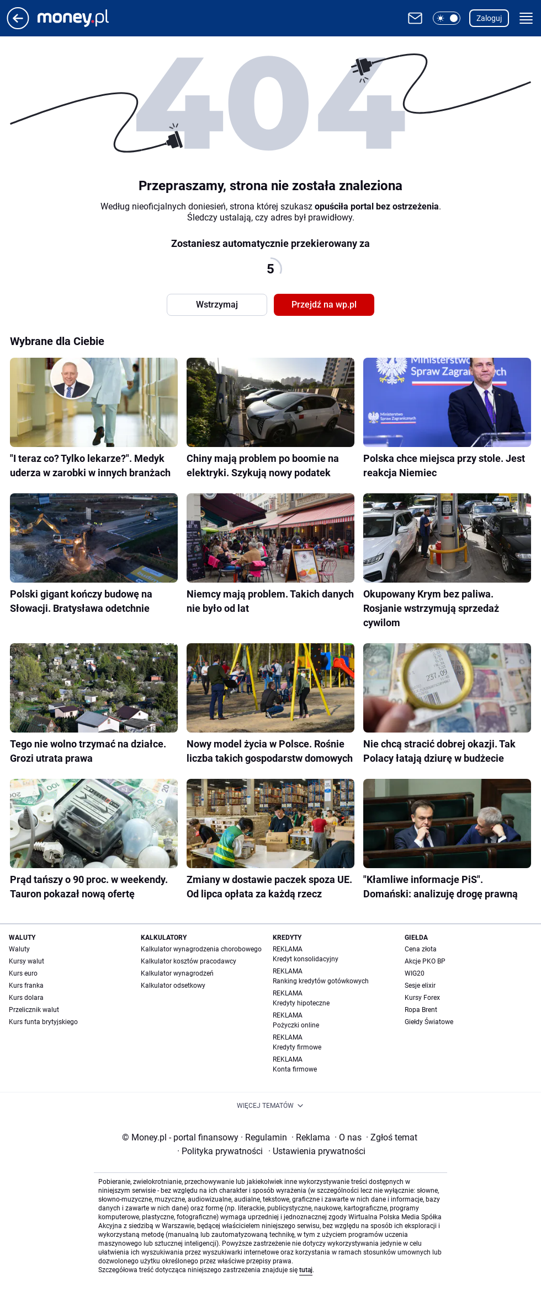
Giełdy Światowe (429, 1022)
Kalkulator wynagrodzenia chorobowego (201, 949)
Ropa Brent (421, 1010)
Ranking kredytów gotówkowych (321, 981)
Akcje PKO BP (425, 961)
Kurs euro (23, 973)
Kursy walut (26, 961)
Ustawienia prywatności (316, 1151)
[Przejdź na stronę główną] (18, 26)
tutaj (305, 1270)
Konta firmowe (295, 1069)
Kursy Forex (422, 998)
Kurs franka (26, 985)
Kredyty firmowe (297, 1047)
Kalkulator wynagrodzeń (177, 973)
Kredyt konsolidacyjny (305, 959)
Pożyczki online (296, 1025)
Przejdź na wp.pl (324, 304)
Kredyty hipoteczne (301, 1003)
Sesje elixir (420, 985)
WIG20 (415, 973)
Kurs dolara (26, 998)
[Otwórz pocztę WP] (415, 18)
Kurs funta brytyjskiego (43, 1022)
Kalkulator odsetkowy (173, 985)
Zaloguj (489, 18)
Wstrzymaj (217, 304)
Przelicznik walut (34, 1010)
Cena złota (421, 949)
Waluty (19, 949)
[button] (446, 18)
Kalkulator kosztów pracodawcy (188, 961)
